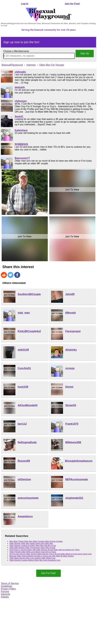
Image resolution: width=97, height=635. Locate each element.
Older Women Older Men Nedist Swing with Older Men (31, 543)
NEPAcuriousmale (76, 479)
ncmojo (70, 368)
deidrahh (20, 87)
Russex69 (24, 460)
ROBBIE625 (21, 144)
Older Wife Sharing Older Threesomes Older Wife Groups (32, 548)
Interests (5, 594)
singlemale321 (74, 497)
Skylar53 (70, 405)
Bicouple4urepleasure (79, 460)
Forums (5, 591)
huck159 (23, 386)
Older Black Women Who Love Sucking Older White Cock (32, 558)
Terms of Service (10, 583)
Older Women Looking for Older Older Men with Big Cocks (32, 545)
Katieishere (21, 130)
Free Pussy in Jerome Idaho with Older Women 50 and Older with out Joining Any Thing (44, 550)
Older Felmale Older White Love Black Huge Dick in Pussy (32, 552)
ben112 (22, 423)
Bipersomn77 (22, 158)
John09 (70, 294)
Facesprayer (73, 331)
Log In (24, 3)
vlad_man (24, 312)
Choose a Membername (16, 51)
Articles (5, 597)
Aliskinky (71, 349)
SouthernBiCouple (29, 294)
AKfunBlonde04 (27, 405)
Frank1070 (71, 423)
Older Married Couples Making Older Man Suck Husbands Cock (34, 560)
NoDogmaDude (27, 442)
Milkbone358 (73, 442)
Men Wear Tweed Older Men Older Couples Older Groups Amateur (36, 541)
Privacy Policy (8, 589)
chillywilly (20, 72)
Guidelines (6, 586)
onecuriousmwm (28, 497)
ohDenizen (21, 101)
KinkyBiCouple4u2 (29, 331)
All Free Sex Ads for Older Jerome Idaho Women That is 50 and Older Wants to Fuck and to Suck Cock (50, 554)
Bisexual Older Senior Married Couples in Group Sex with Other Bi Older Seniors (41, 556)
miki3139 (23, 349)
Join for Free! (72, 3)
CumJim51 (24, 368)
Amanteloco (25, 516)
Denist (69, 386)
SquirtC (19, 116)
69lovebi (70, 312)
